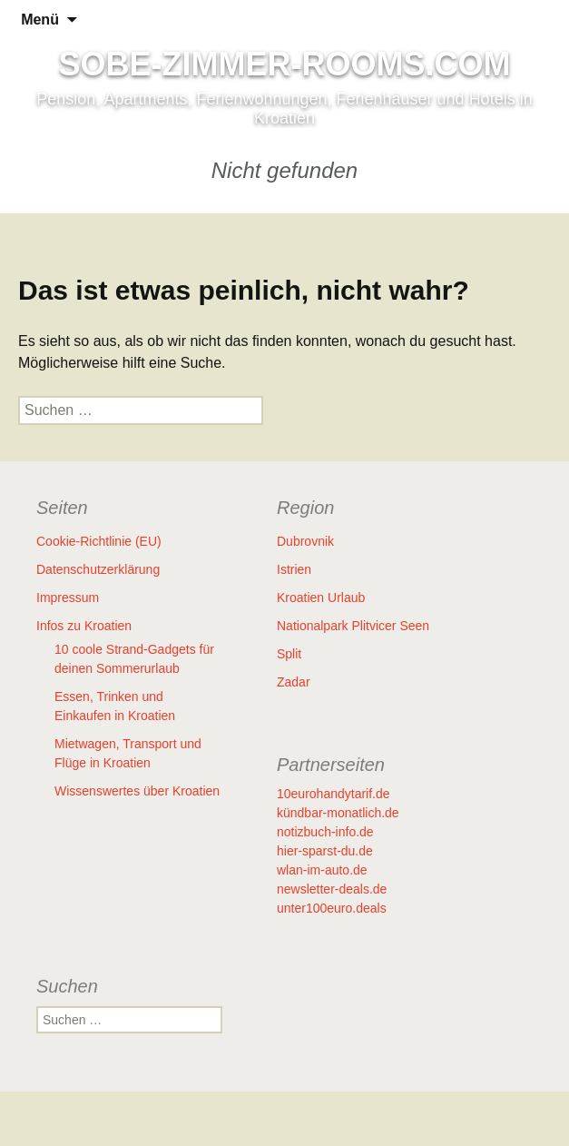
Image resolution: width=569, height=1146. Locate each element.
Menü (40, 19)
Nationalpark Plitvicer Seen (353, 625)
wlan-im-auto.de (322, 870)
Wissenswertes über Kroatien (137, 791)
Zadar (293, 682)
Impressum (67, 597)
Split (289, 654)
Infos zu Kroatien (84, 625)
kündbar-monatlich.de (338, 812)
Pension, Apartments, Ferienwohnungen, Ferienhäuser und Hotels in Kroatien (284, 108)
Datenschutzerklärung (98, 569)
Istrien (294, 569)
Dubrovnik (305, 541)
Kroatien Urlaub (321, 597)
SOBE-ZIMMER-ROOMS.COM (285, 64)
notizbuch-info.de (325, 832)
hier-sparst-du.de (325, 851)
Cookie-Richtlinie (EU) (99, 541)
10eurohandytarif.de (333, 793)
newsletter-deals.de (332, 889)
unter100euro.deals (332, 908)
